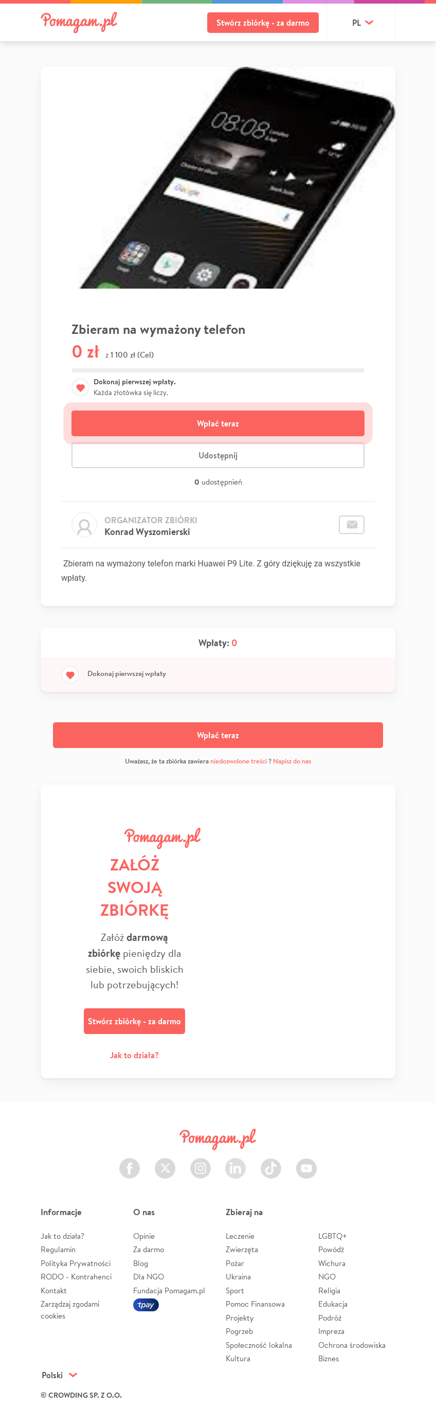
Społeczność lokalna (259, 1345)
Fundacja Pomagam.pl (169, 1290)
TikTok (271, 1162)
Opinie (144, 1236)
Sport (235, 1290)
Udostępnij (218, 455)
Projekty (240, 1318)
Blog (140, 1263)
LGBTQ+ (332, 1236)
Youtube (306, 1162)
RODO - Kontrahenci (76, 1276)
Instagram (200, 1162)
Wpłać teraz (218, 423)
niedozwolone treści (238, 761)
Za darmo (148, 1249)
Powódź (331, 1249)
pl (356, 22)
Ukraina (238, 1276)
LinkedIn (235, 1162)
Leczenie (240, 1236)
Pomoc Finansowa (255, 1304)
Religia (329, 1290)
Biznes (328, 1358)
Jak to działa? (134, 1055)
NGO (327, 1276)
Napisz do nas (292, 761)
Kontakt (54, 1290)
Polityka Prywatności (76, 1263)
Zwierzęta (242, 1249)
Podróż (329, 1318)
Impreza (331, 1331)
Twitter (165, 1162)
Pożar (235, 1263)
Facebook (129, 1162)
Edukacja (333, 1304)
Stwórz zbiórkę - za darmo (263, 22)
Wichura (332, 1263)
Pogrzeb (239, 1331)
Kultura (238, 1358)
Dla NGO (148, 1276)
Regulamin (58, 1249)
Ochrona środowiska (352, 1345)
